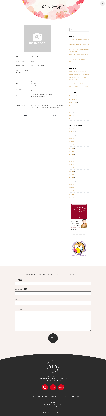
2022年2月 (71, 171)
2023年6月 (71, 148)
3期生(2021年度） (73, 102)
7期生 (70, 115)
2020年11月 (71, 184)
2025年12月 (71, 128)
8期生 (70, 118)
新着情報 (40, 397)
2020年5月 (71, 190)
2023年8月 (71, 144)
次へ (54, 115)
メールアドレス (21, 289)
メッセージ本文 (19, 309)
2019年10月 (71, 197)
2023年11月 (71, 138)
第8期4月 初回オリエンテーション (77, 83)
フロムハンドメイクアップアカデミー (53, 404)
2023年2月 (71, 154)
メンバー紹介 (63, 397)
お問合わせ (79, 397)
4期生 (70, 105)
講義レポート (54, 397)
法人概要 (72, 397)
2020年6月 (71, 187)
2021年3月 (71, 177)
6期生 (70, 112)
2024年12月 (71, 131)
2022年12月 (71, 161)
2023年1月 (71, 158)
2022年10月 (71, 164)
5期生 (70, 109)
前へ (25, 115)
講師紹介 (47, 397)
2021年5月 (71, 174)
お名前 (18, 280)
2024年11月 (71, 135)
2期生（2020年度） (73, 99)
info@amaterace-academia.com (53, 380)
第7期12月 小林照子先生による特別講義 (78, 86)
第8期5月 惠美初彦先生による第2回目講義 (79, 74)
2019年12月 (71, 194)
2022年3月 (71, 167)
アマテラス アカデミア (30, 397)
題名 (16, 299)
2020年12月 (71, 181)
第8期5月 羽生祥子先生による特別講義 (78, 71)
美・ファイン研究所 (53, 407)
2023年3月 (71, 151)
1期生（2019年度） (73, 95)
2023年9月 (71, 141)
